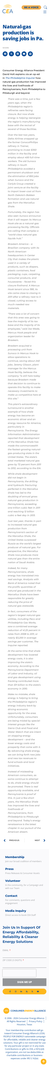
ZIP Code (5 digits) (12, 960)
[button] (5, 53)
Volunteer (12, 881)
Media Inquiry (15, 911)
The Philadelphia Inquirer (20, 78)
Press (9, 869)
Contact (11, 896)
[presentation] (19, 973)
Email (6, 950)
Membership (14, 857)
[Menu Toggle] (45, 12)
